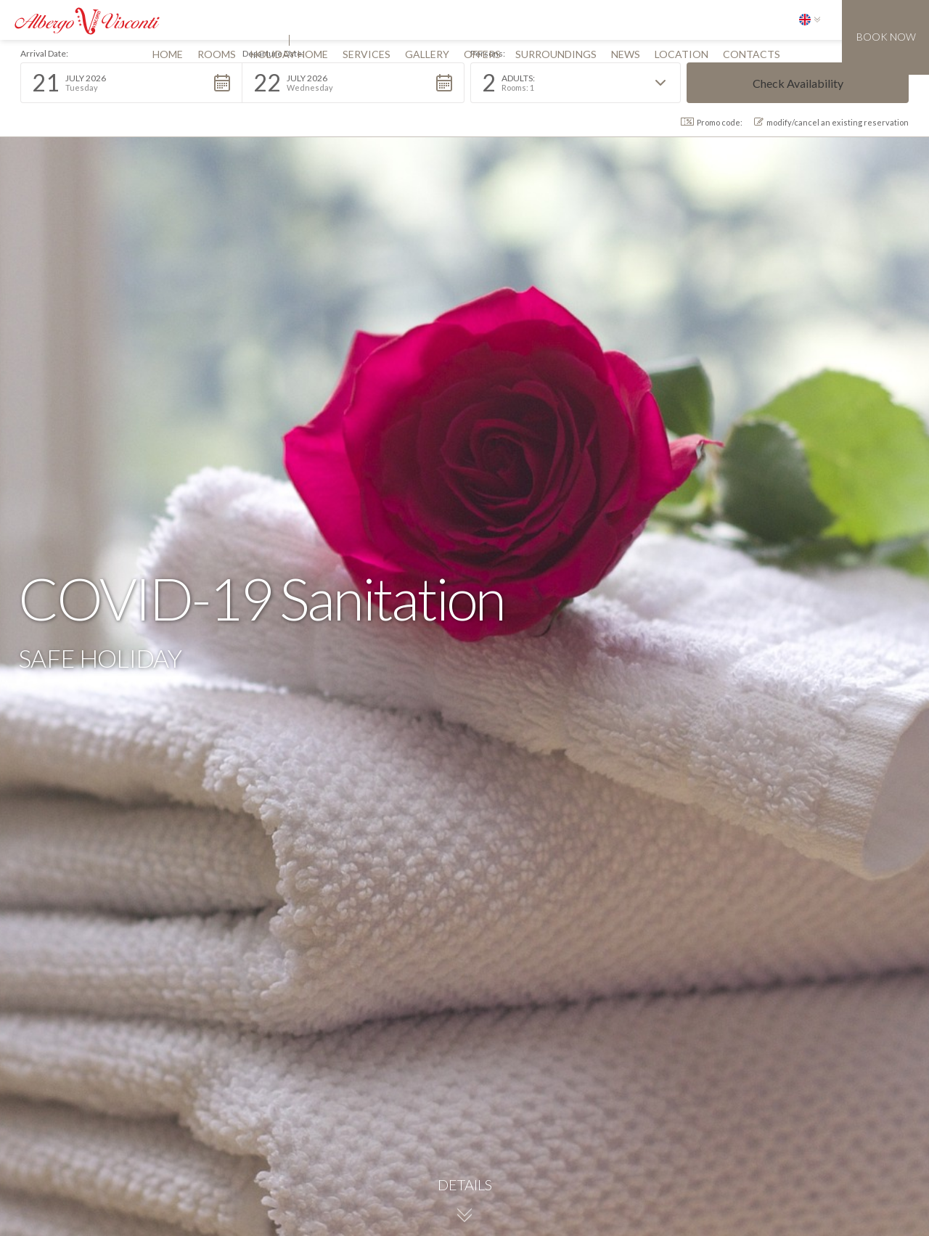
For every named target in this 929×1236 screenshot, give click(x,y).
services (366, 54)
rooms (216, 54)
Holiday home (289, 54)
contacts (751, 54)
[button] (809, 20)
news (625, 54)
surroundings (556, 54)
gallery (427, 54)
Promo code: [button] (711, 122)
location (681, 54)
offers (482, 54)
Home (167, 54)
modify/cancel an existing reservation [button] (831, 122)
